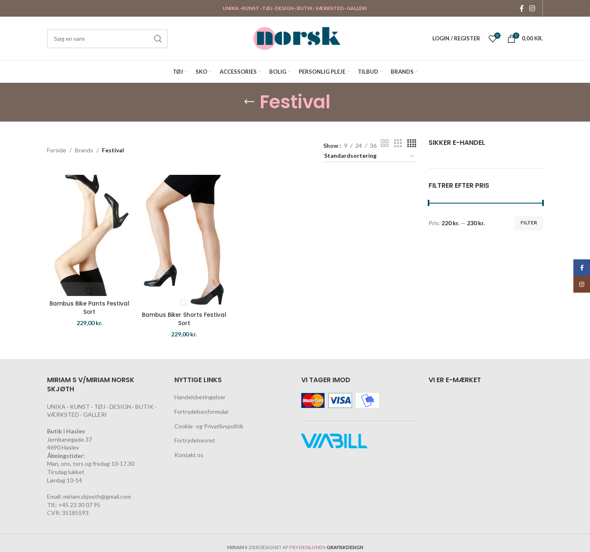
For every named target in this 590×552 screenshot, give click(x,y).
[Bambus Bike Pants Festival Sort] (88, 234)
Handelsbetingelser (200, 396)
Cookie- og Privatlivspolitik (208, 426)
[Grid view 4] (411, 143)
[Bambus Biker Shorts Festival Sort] (183, 239)
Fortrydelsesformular (201, 411)
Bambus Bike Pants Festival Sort (88, 305)
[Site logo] (297, 37)
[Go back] (249, 102)
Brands (84, 150)
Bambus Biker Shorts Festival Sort (184, 316)
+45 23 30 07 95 (79, 504)
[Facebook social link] (522, 8)
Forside (56, 150)
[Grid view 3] (398, 143)
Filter (529, 222)
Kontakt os (188, 454)
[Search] (107, 38)
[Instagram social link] (532, 8)
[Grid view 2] (385, 143)
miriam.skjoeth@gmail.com (97, 496)
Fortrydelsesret (194, 440)
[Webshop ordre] (369, 156)
